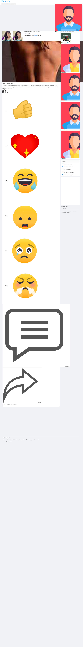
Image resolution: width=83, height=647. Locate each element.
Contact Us (74, 211)
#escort (36, 35)
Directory (66, 211)
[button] (9, 4)
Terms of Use (25, 439)
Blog (70, 211)
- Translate (28, 33)
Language (63, 208)
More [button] (68, 212)
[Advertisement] (16, 422)
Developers (63, 212)
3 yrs (25, 33)
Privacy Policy (19, 439)
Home (4, 439)
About (62, 211)
